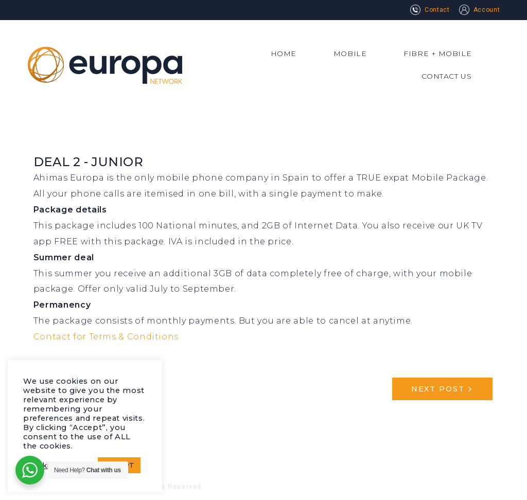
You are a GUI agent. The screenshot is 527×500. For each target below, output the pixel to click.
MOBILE (349, 53)
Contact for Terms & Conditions (106, 337)
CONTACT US (446, 76)
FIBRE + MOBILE (437, 53)
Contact (429, 10)
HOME (283, 53)
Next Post (438, 389)
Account (479, 10)
